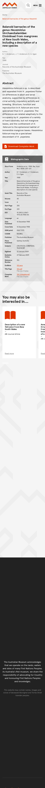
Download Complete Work (19, 146)
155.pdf (19, 269)
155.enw (20, 265)
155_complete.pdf (23, 274)
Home (4, 14)
